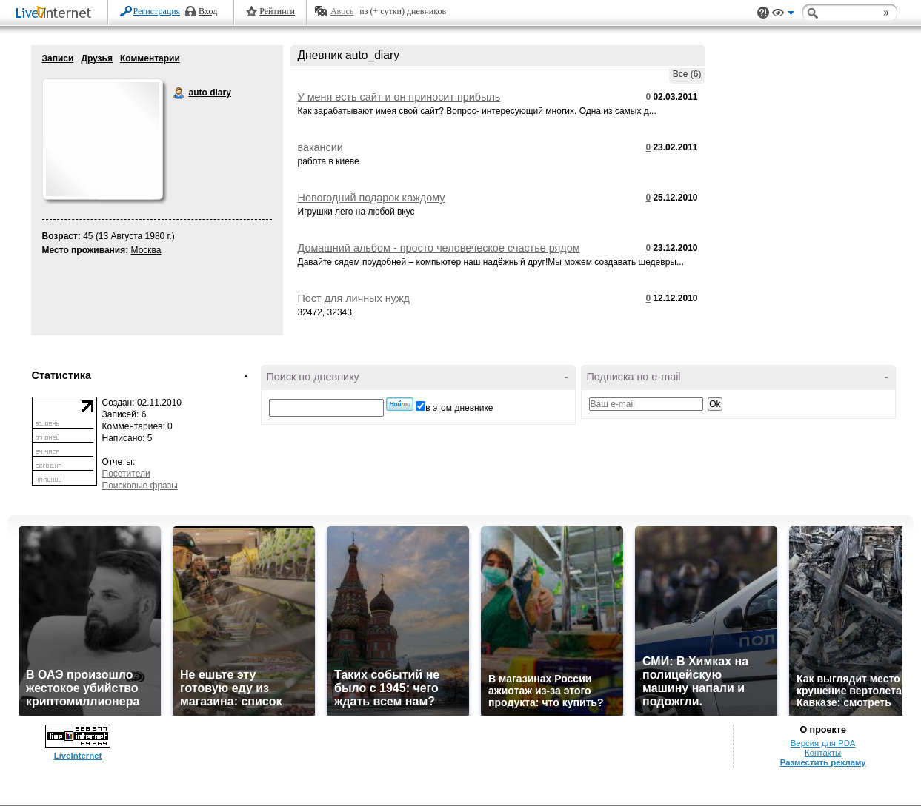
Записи (58, 58)
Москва (146, 250)
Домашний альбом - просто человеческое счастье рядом (439, 248)
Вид (783, 15)
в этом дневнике (459, 408)
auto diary (179, 93)
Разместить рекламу (823, 762)
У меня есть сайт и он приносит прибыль (399, 97)
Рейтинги (277, 11)
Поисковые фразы (140, 485)
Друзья (97, 58)
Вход (208, 11)
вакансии (320, 147)
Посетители (126, 474)
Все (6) (687, 74)
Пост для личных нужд (354, 298)
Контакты (823, 752)
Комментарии (150, 58)
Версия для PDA (823, 743)
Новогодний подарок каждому (371, 198)
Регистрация (157, 11)
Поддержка (763, 13)
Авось (341, 11)
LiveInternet (56, 13)
